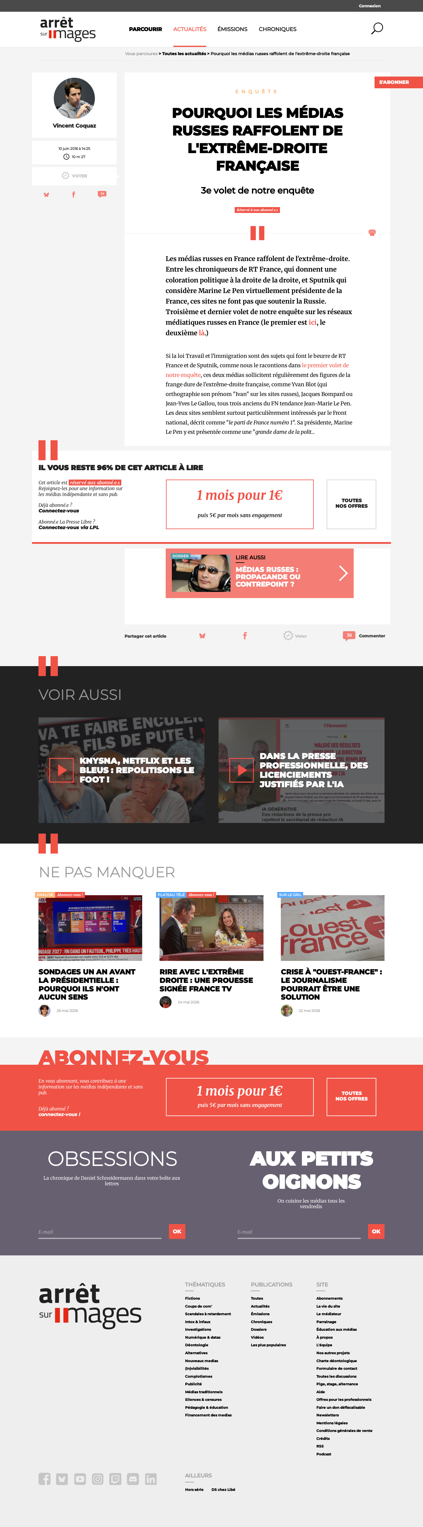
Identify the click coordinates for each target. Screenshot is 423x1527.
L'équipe (324, 1345)
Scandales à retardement (208, 1314)
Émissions (232, 29)
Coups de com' (198, 1306)
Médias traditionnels (203, 1392)
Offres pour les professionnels (343, 1399)
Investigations (198, 1329)
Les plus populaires (268, 1345)
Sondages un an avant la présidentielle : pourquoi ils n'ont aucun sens (86, 984)
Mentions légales (332, 1423)
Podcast (323, 1454)
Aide (320, 1392)
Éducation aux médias (336, 1329)
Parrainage (326, 1322)
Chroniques (277, 29)
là (201, 333)
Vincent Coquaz (74, 126)
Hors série (194, 1489)
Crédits (323, 1438)
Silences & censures (203, 1399)
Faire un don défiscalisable (340, 1407)
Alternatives (196, 1353)
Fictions (192, 1298)
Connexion (370, 6)
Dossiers (258, 1329)
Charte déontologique (336, 1361)
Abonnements (329, 1298)
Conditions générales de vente (344, 1430)
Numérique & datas (202, 1337)
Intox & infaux (197, 1322)
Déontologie (196, 1345)
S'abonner (394, 82)
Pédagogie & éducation (206, 1407)
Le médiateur (328, 1314)
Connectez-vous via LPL (68, 527)
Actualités (189, 29)
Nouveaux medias (201, 1361)
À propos (324, 1337)
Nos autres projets (333, 1353)
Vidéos (257, 1337)
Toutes (257, 1298)
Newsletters (327, 1415)
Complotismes (198, 1376)
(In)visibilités (197, 1368)
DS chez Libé (223, 1489)
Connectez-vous (58, 511)
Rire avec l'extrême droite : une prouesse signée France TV (206, 980)
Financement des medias (208, 1415)
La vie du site (328, 1306)
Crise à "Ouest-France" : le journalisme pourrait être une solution (331, 984)
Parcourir (145, 29)
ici (313, 322)
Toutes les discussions (336, 1376)
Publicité (193, 1384)
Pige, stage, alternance (337, 1384)
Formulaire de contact (336, 1368)
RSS (320, 1446)
